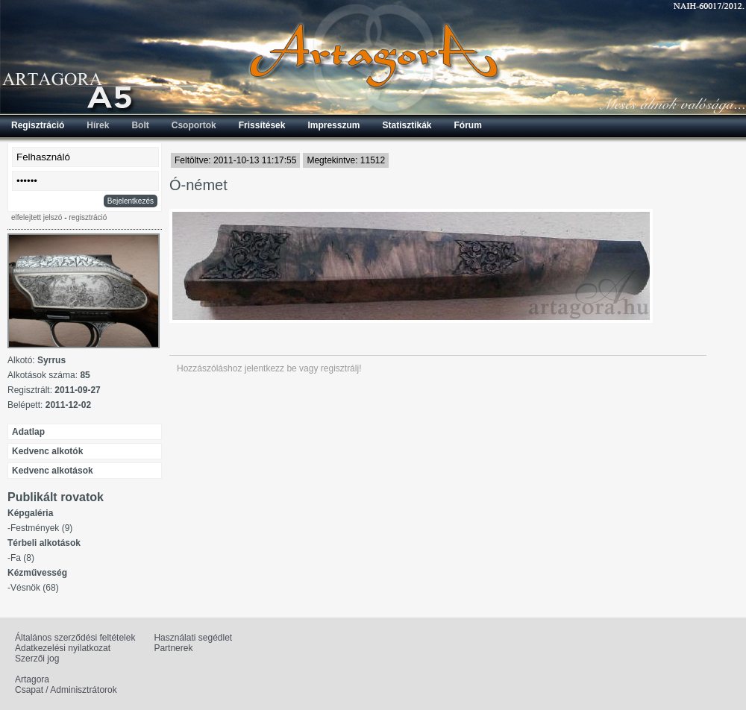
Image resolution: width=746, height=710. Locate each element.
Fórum (468, 125)
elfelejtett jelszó (36, 217)
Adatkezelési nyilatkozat (62, 648)
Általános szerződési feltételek (75, 637)
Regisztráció (37, 125)
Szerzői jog (37, 658)
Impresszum (333, 125)
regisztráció (88, 217)
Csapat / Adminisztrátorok (66, 690)
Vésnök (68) (34, 587)
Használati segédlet (193, 637)
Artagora (32, 679)
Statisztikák (406, 125)
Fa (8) (22, 558)
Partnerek (173, 648)
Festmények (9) (41, 528)
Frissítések (262, 125)
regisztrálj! (341, 368)
